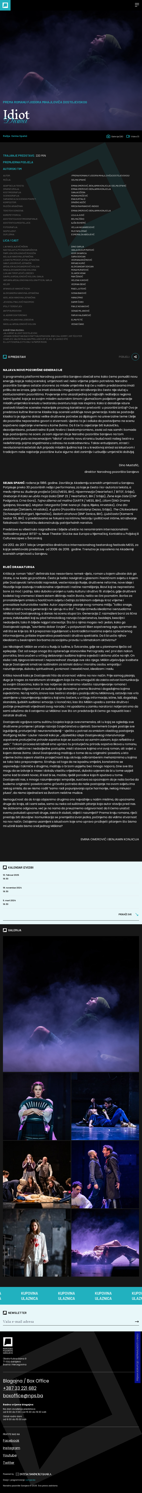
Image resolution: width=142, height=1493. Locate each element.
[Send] (127, 1321)
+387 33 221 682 (19, 1388)
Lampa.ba (30, 1480)
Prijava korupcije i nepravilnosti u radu (137, 1357)
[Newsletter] (59, 1321)
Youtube (10, 1455)
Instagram (11, 1448)
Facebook (11, 1440)
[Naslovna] (5, 5)
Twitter (8, 1462)
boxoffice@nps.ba (23, 1396)
